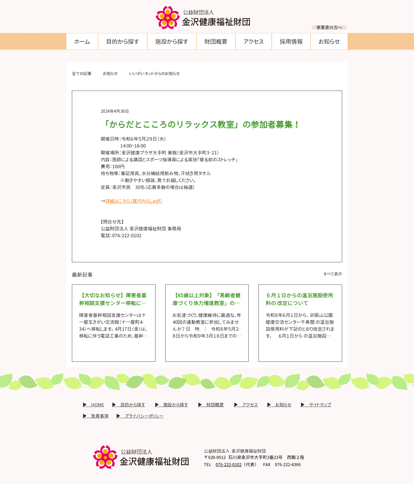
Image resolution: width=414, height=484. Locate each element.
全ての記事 (81, 73)
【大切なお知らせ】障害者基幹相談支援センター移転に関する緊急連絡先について (112, 299)
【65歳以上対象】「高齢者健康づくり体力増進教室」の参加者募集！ (206, 299)
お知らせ (110, 73)
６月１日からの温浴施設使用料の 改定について (299, 299)
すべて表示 (332, 274)
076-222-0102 (228, 465)
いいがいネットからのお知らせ (154, 73)
